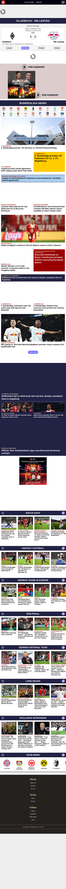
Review (57, 72)
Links (33, 868)
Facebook (33, 862)
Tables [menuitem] (39, 2)
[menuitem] (4, 2)
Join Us (33, 837)
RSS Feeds (33, 865)
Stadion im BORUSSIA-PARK (33, 53)
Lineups (9, 72)
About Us (33, 831)
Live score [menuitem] (29, 2)
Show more (33, 401)
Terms (33, 847)
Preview (41, 72)
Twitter (33, 860)
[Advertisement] (33, 30)
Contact (33, 834)
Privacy (33, 850)
